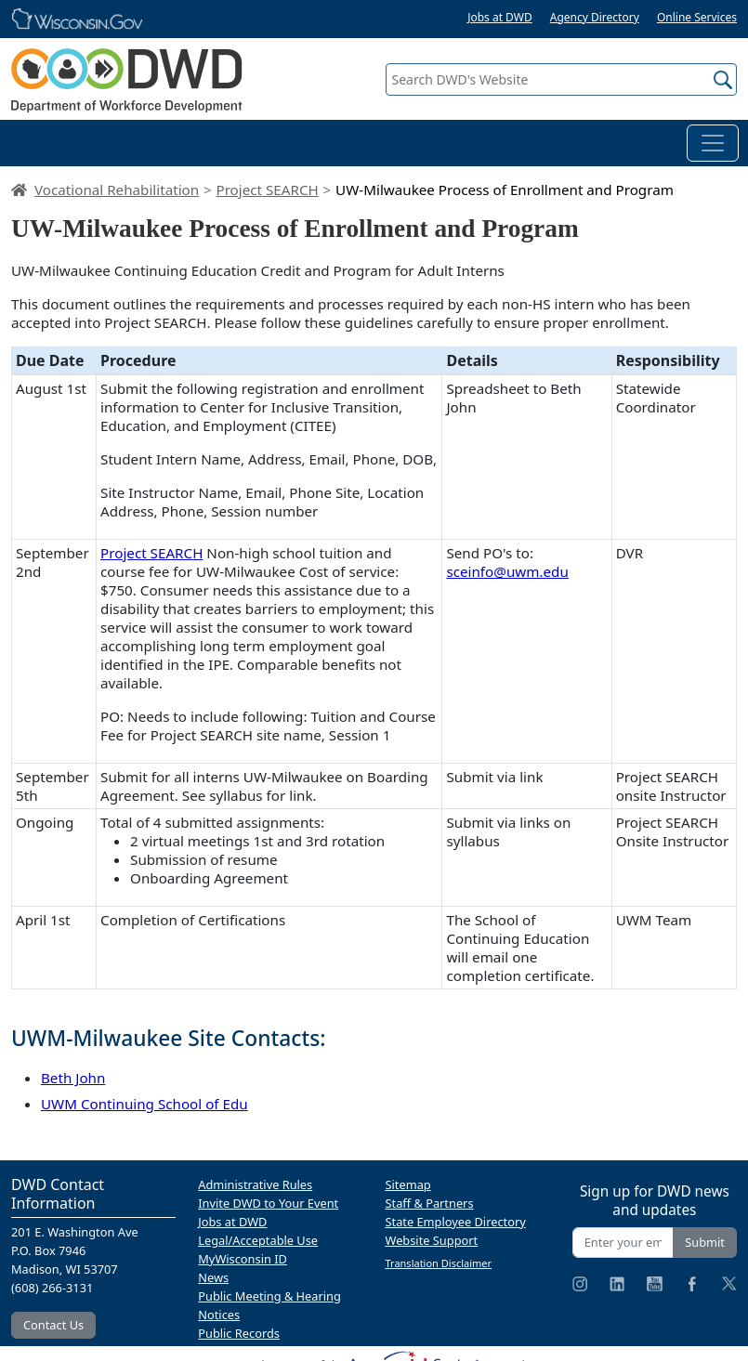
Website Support (432, 1240)
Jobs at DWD (499, 17)
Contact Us (53, 1324)
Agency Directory (594, 17)
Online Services (697, 17)
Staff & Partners (430, 1203)
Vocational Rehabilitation (116, 189)
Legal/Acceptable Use (258, 1240)
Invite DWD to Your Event (268, 1203)
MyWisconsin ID (242, 1258)
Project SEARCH (267, 189)
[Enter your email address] (623, 1242)
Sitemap (408, 1184)
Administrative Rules (255, 1184)
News (213, 1277)
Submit (705, 1242)
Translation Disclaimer (439, 1263)
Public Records (239, 1333)
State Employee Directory (456, 1221)
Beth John (73, 1077)
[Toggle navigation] (713, 143)
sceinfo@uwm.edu (507, 571)
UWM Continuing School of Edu (144, 1103)
